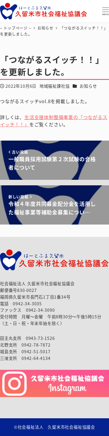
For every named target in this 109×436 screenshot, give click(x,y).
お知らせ (88, 86)
